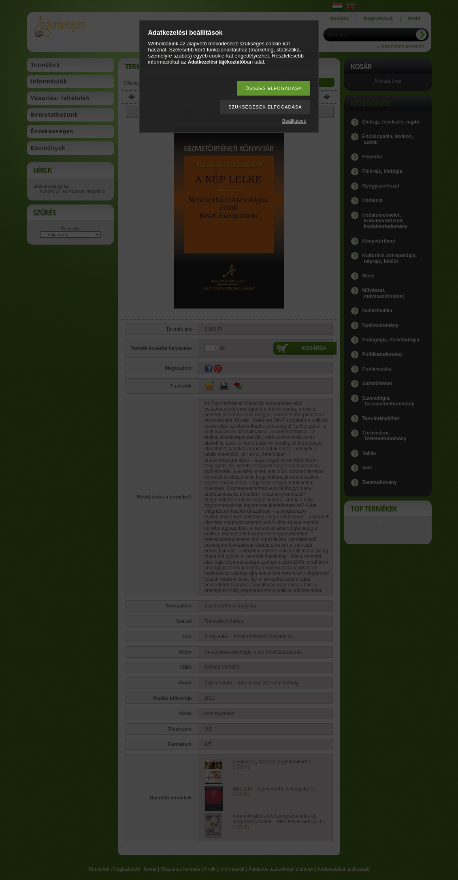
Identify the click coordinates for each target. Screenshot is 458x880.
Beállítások (294, 121)
